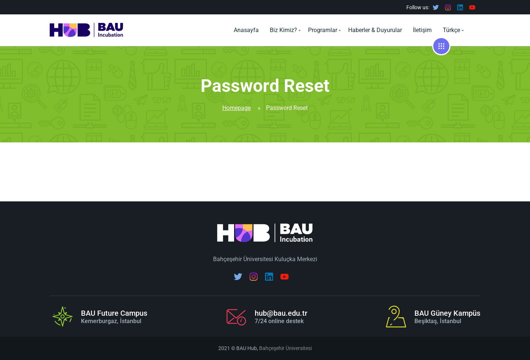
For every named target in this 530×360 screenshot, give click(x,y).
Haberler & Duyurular (375, 30)
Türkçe (451, 30)
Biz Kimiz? (283, 30)
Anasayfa (246, 30)
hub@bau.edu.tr (281, 313)
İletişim (422, 30)
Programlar (322, 30)
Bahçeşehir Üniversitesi (285, 348)
